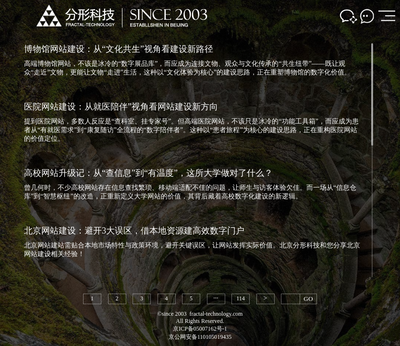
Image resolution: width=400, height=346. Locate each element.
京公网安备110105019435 (200, 337)
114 (240, 298)
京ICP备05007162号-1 (200, 328)
